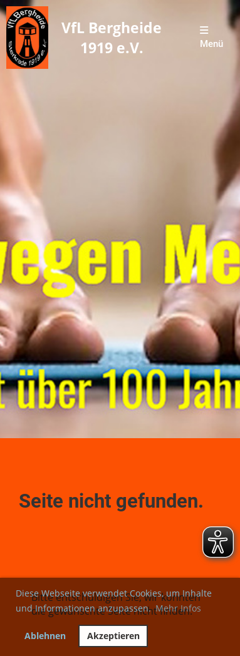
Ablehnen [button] (45, 636)
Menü (211, 37)
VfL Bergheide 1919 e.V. (111, 38)
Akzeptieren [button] (113, 636)
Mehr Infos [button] (178, 608)
